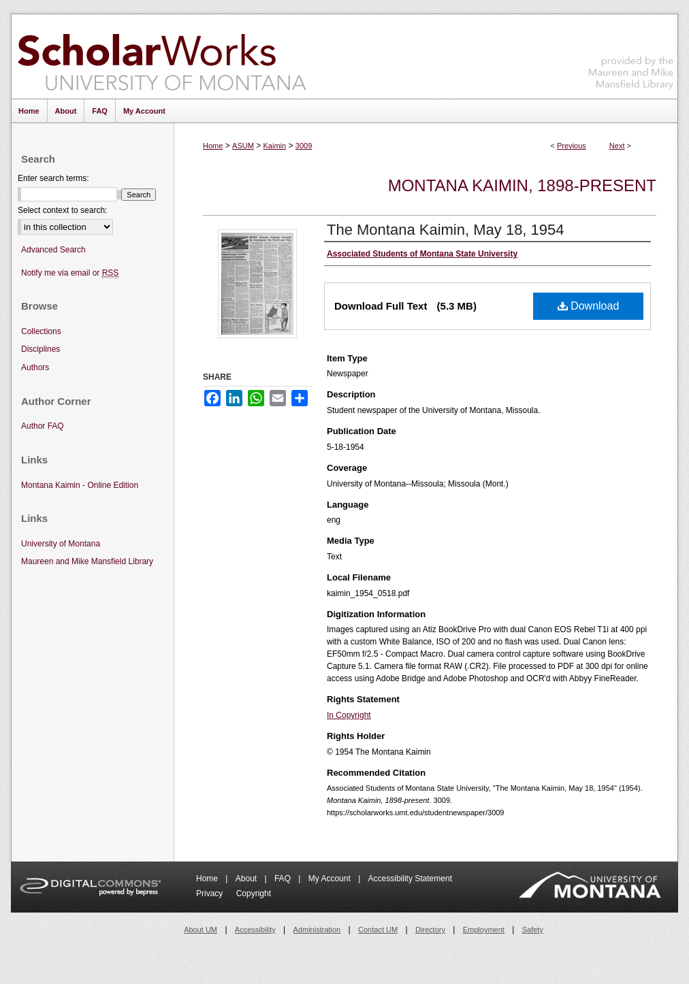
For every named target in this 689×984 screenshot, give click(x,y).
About (247, 878)
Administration (317, 929)
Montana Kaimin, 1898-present (522, 185)
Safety (532, 929)
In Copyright (349, 715)
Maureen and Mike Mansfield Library (631, 54)
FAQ (283, 878)
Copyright (253, 893)
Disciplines (40, 349)
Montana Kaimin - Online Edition (79, 485)
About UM (200, 929)
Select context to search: (62, 210)
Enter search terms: (53, 178)
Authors (35, 367)
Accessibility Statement (410, 878)
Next (617, 146)
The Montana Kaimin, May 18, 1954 (445, 229)
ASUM (243, 146)
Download (589, 306)
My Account (330, 878)
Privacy (210, 893)
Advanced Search (53, 250)
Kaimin (275, 146)
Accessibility (255, 929)
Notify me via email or (69, 273)
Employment (483, 929)
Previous (571, 146)
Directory (430, 929)
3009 (303, 146)
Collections (41, 331)
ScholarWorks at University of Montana (162, 56)
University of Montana (60, 543)
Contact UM (378, 929)
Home (213, 146)
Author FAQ (42, 426)
